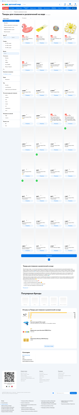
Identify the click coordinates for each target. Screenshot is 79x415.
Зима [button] (23, 356)
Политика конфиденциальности (26, 376)
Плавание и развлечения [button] (27, 359)
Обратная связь (23, 379)
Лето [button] (23, 358)
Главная (3, 11)
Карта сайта (23, 380)
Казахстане (12, 393)
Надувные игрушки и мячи (9, 27)
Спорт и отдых (9, 11)
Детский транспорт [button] (26, 355)
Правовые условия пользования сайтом (23, 392)
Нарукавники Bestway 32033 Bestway (39, 338)
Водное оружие (7, 31)
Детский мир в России (6, 393)
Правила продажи (24, 375)
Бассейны (6, 23)
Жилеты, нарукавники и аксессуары (11, 25)
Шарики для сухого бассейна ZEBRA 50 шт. (40, 330)
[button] (74, 8)
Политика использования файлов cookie (28, 378)
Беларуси (16, 393)
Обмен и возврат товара (25, 374)
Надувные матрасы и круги (9, 29)
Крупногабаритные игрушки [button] (28, 361)
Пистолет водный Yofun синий (37, 322)
